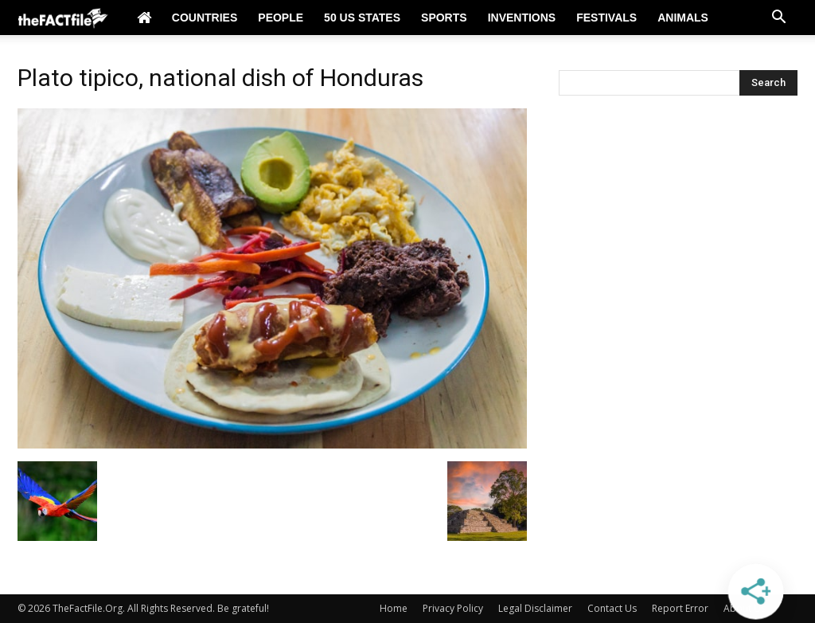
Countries (204, 17)
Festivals (606, 17)
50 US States (362, 17)
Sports (444, 17)
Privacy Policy (453, 608)
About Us (744, 608)
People (280, 17)
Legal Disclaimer (535, 608)
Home (394, 608)
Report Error (680, 608)
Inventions (522, 17)
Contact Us (612, 608)
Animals (682, 17)
